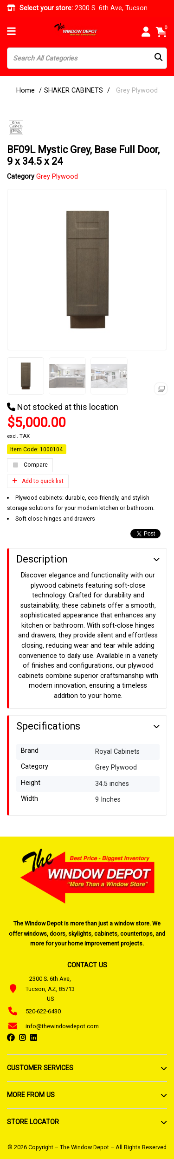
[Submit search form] (158, 58)
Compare (30, 465)
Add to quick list (38, 481)
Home (25, 90)
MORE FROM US (31, 1095)
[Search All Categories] (87, 58)
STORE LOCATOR (33, 1122)
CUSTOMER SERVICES (40, 1068)
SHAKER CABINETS (73, 90)
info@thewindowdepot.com (62, 1026)
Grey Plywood (137, 90)
